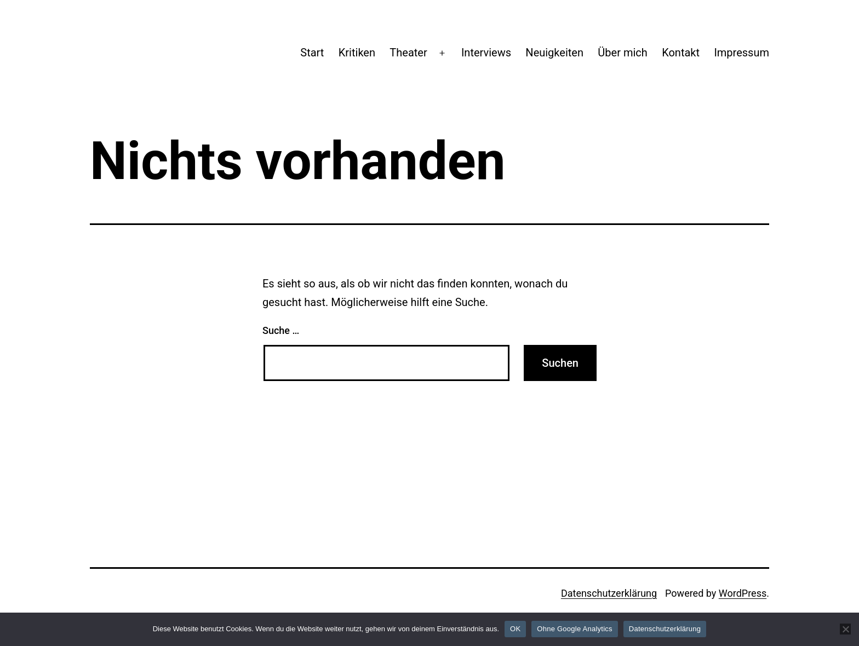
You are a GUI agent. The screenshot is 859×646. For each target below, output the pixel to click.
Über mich (622, 52)
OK (515, 629)
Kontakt (681, 52)
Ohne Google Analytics (574, 629)
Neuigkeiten (554, 52)
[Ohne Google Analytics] (845, 629)
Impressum (741, 52)
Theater (408, 52)
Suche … (280, 330)
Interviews (486, 52)
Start (312, 52)
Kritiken (357, 52)
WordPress (742, 593)
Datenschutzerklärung (609, 593)
